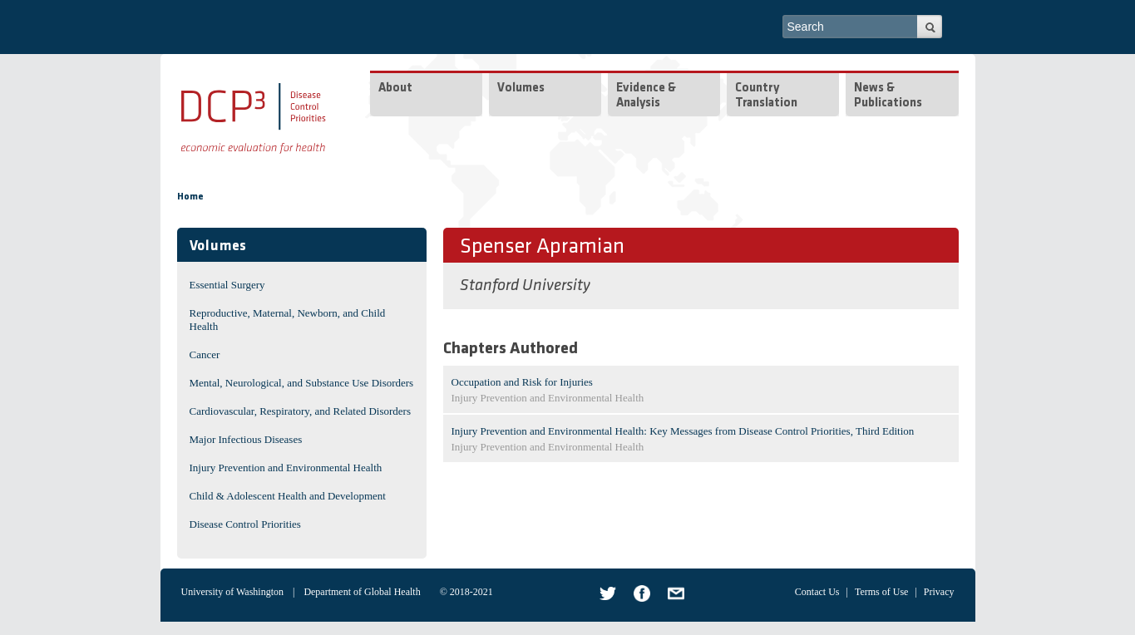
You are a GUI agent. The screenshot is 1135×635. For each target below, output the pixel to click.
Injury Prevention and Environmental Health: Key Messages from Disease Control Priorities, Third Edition (683, 431)
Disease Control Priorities (245, 524)
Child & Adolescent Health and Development (288, 496)
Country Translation (766, 96)
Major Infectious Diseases (246, 439)
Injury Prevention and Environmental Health (286, 467)
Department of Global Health (361, 592)
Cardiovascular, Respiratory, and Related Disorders (301, 411)
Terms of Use (881, 592)
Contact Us (817, 592)
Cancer (205, 354)
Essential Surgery (227, 284)
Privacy (939, 592)
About (395, 88)
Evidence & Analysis (646, 96)
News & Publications (888, 96)
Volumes (521, 88)
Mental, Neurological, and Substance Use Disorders (302, 383)
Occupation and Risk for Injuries (522, 382)
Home (190, 197)
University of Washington (232, 592)
